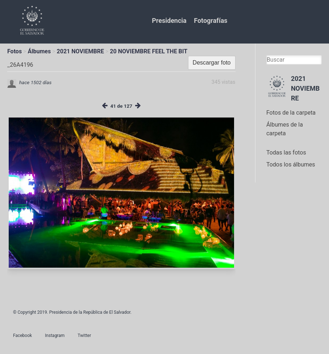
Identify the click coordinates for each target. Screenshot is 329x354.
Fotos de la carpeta (291, 112)
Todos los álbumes (290, 164)
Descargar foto (212, 62)
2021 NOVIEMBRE (80, 51)
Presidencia (169, 20)
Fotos (14, 51)
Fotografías (210, 20)
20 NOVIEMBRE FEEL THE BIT (148, 51)
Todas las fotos (286, 152)
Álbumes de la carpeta (284, 129)
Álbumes (39, 51)
